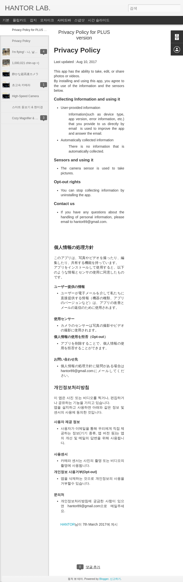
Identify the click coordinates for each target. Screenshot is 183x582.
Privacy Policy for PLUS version (32, 30)
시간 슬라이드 (99, 20)
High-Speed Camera (25, 96)
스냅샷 (79, 20)
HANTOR (68, 524)
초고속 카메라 (21, 85)
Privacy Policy (21, 41)
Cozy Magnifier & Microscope (31, 118)
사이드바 (64, 20)
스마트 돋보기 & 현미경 (27, 107)
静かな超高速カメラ (25, 74)
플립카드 (19, 20)
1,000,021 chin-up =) (25, 63)
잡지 (33, 20)
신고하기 (115, 578)
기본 (5, 20)
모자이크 (47, 20)
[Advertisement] (151, 109)
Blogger (103, 578)
